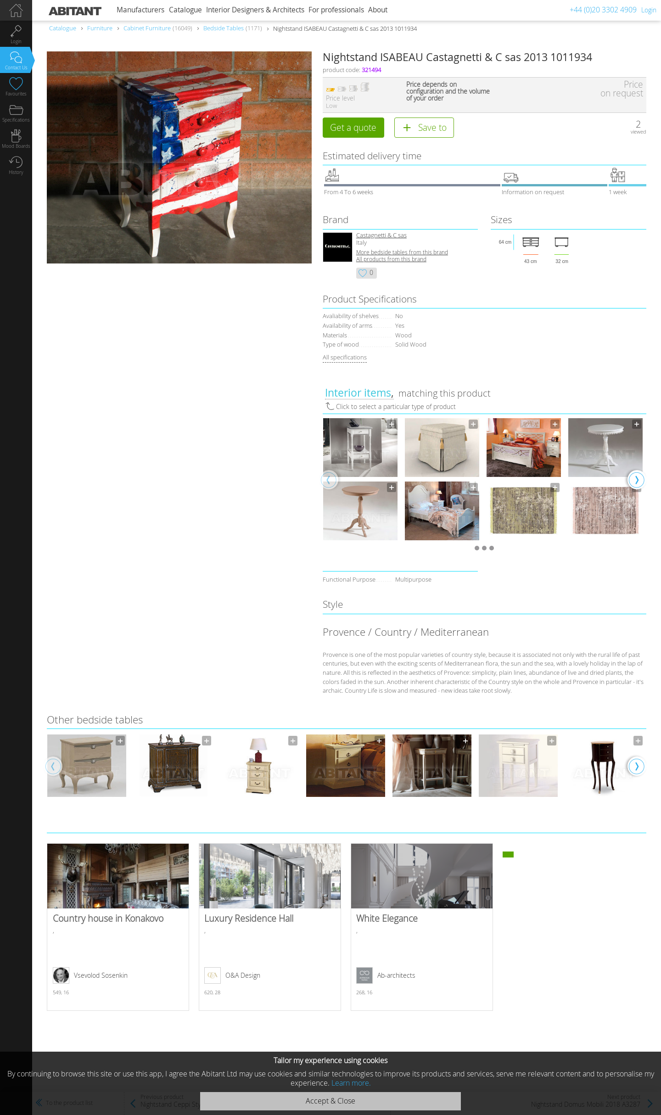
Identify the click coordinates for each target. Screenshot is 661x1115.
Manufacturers (140, 10)
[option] (360, 479)
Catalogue (185, 10)
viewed (638, 131)
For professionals (336, 10)
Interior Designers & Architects (255, 10)
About (377, 10)
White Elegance (422, 927)
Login (648, 10)
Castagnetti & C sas (381, 235)
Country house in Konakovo (118, 927)
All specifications (345, 357)
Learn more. (351, 1083)
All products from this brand (391, 259)
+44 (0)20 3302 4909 (603, 10)
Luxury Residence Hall (270, 927)
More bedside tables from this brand (402, 252)
